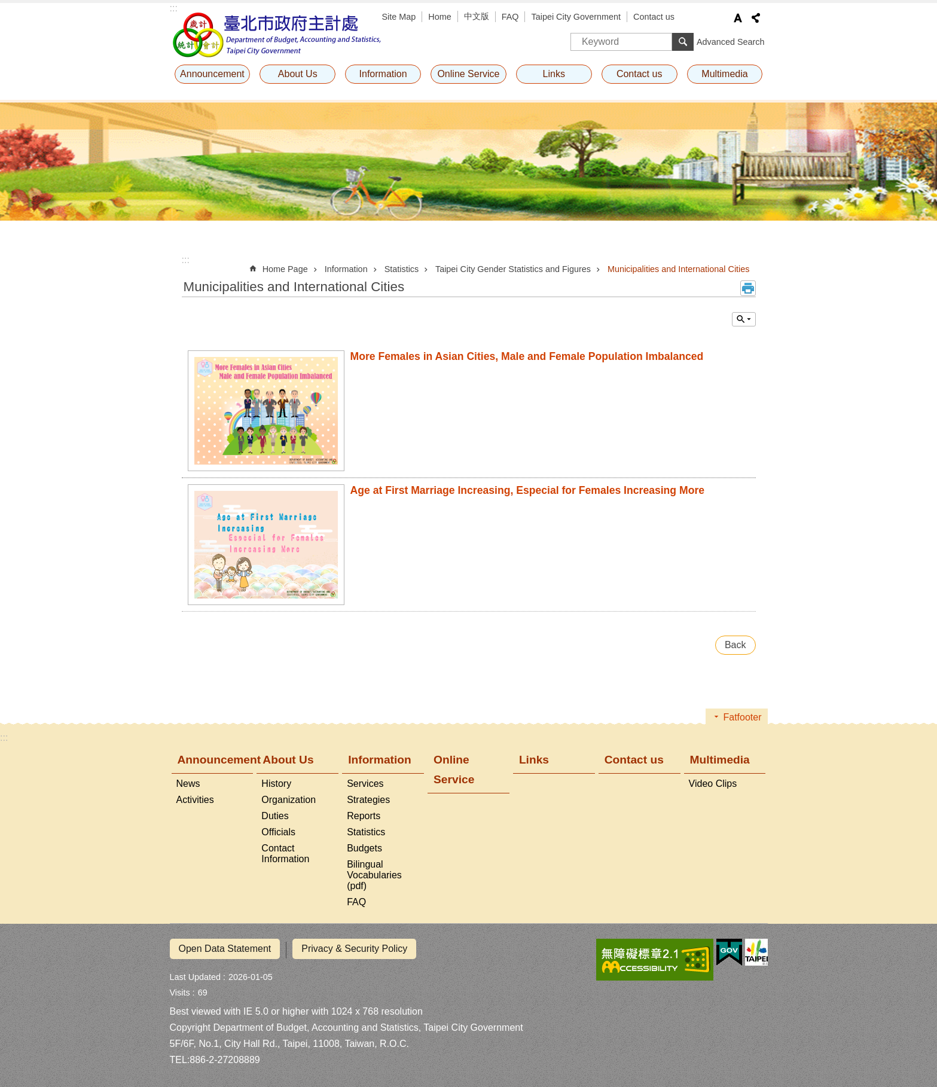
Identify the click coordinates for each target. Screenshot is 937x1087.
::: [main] (186, 260)
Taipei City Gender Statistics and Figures (513, 269)
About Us (298, 74)
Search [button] (683, 42)
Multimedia (724, 74)
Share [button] (756, 18)
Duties (274, 816)
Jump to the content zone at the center (6, 6)
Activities (195, 800)
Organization (288, 800)
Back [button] (735, 645)
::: (174, 8)
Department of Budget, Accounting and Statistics (277, 35)
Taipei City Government (576, 17)
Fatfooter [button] (742, 717)
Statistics (401, 269)
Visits (180, 990)
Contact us (653, 17)
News (188, 783)
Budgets (364, 848)
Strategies (368, 800)
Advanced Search (731, 42)
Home (439, 17)
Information (383, 74)
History (276, 783)
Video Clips (713, 783)
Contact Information (285, 853)
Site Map (399, 17)
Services (365, 783)
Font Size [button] (738, 18)
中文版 (476, 16)
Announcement (212, 74)
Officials (278, 832)
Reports (363, 816)
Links (554, 74)
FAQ (510, 17)
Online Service (468, 74)
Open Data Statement (225, 949)
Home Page (285, 269)
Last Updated (195, 974)
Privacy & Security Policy (354, 949)
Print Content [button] (748, 288)
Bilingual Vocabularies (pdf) (374, 875)
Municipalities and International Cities (679, 269)
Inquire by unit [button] (744, 319)
